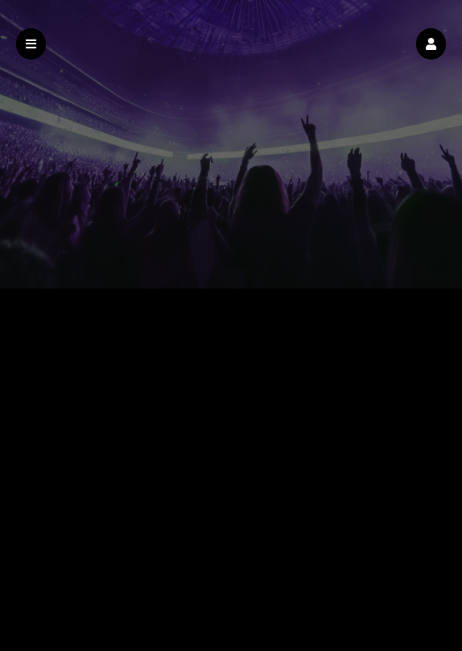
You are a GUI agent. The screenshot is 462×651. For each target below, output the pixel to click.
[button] (431, 44)
